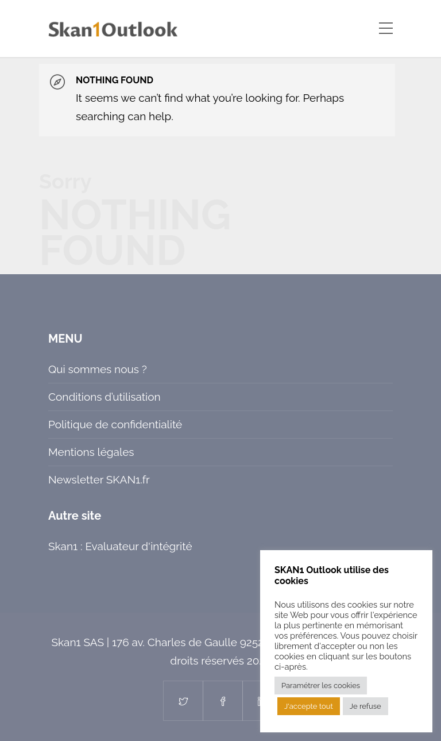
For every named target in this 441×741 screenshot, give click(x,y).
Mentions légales (91, 452)
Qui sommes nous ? (97, 369)
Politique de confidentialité (115, 424)
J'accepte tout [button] (308, 706)
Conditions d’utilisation (104, 396)
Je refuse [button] (365, 706)
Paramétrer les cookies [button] (320, 685)
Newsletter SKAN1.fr (99, 479)
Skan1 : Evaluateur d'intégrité (120, 546)
